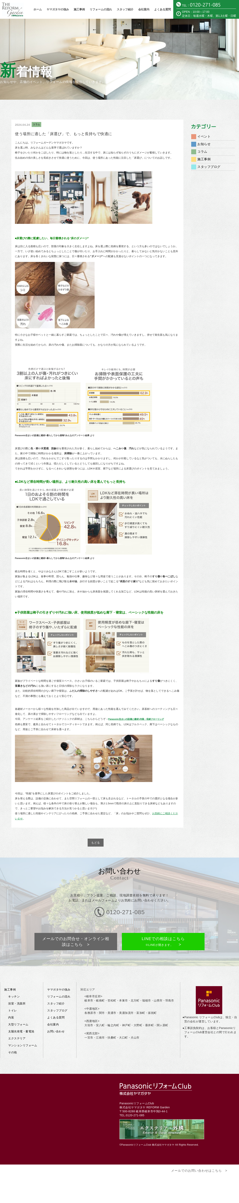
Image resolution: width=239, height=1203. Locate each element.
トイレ (12, 995)
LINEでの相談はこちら (162, 930)
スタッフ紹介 (125, 9)
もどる (95, 842)
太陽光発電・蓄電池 (21, 1016)
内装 (11, 1002)
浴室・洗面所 (16, 988)
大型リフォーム (18, 1009)
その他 (12, 1037)
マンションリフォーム (22, 1030)
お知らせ (204, 144)
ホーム (37, 9)
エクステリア (16, 1023)
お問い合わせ (56, 1016)
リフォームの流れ (101, 9)
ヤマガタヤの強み (58, 9)
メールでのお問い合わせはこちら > (199, 1156)
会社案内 (143, 9)
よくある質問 (162, 9)
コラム (36, 124)
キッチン (14, 981)
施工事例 (79, 9)
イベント (204, 136)
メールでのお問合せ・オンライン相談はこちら (76, 930)
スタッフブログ (208, 166)
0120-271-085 (135, 1100)
